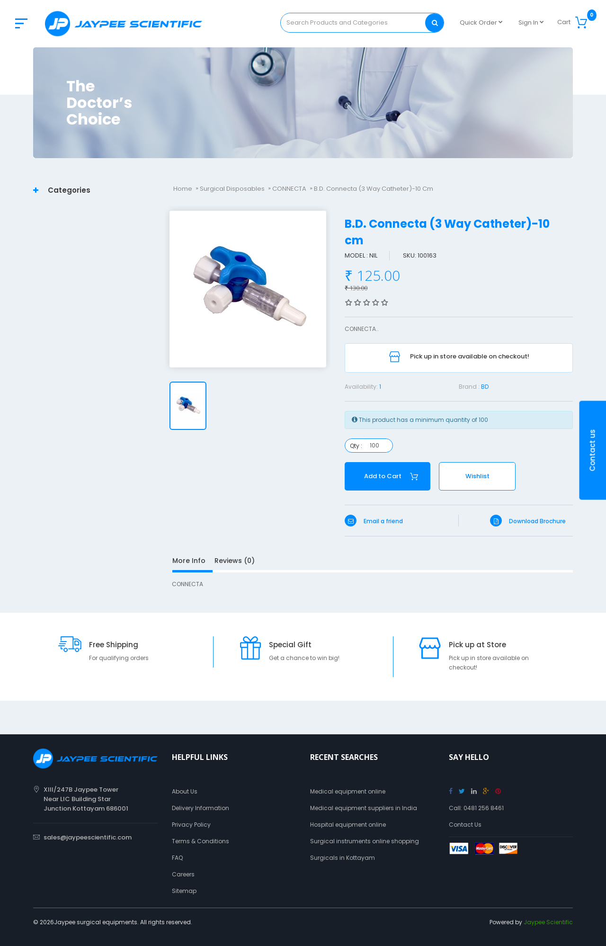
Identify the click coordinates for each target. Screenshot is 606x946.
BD (485, 387)
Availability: (361, 387)
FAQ (177, 858)
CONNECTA (289, 188)
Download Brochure (528, 521)
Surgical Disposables (232, 188)
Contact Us (465, 825)
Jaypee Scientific (548, 922)
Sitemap (184, 891)
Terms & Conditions (200, 841)
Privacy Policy (191, 825)
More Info (188, 560)
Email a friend (374, 521)
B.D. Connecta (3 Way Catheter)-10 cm (373, 188)
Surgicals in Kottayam (342, 858)
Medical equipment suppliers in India (363, 808)
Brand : (469, 387)
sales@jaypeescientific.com (88, 837)
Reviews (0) (234, 560)
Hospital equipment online (348, 825)
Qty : (356, 446)
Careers (183, 874)
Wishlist (477, 476)
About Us (184, 791)
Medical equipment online (347, 791)
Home (182, 188)
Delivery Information (200, 808)
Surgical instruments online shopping (364, 841)
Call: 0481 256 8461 (476, 808)
